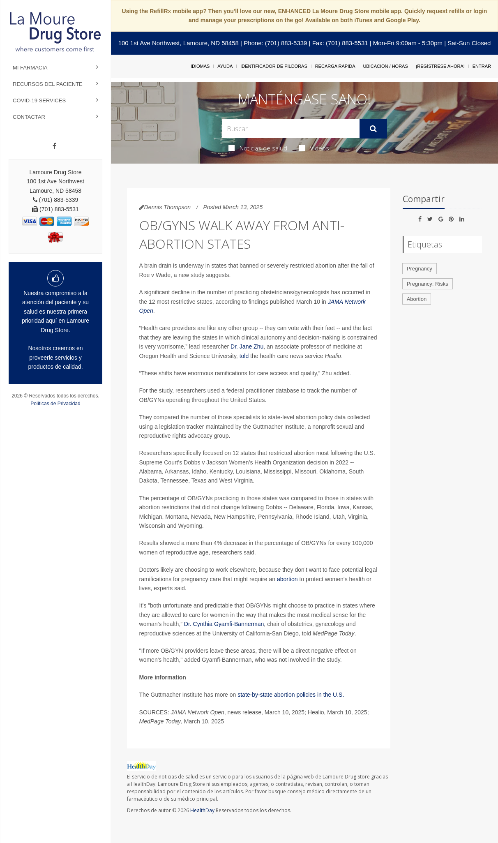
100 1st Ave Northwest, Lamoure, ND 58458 (178, 42)
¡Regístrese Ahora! (440, 66)
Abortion (417, 299)
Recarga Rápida (335, 66)
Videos (314, 148)
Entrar (482, 66)
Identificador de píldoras (273, 66)
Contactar (29, 117)
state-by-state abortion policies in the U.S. (290, 694)
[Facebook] (54, 146)
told (244, 356)
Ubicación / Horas (385, 66)
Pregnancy (419, 269)
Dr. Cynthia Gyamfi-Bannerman (224, 624)
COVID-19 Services (39, 100)
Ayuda (225, 66)
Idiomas (200, 66)
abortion (287, 579)
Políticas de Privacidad (55, 403)
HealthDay (202, 810)
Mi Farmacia (30, 68)
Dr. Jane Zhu (247, 346)
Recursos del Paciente (48, 84)
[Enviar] (373, 129)
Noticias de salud (257, 148)
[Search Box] (291, 128)
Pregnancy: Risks (427, 284)
